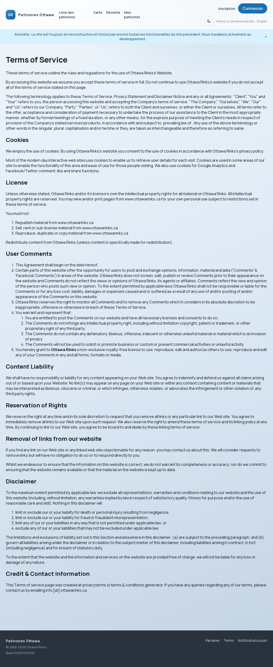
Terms (229, 640)
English (262, 21)
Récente (113, 12)
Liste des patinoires (67, 14)
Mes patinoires (132, 14)
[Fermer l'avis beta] (265, 36)
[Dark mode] (209, 21)
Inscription (227, 8)
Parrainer (213, 640)
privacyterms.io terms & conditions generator (122, 585)
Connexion (252, 8)
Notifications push (252, 640)
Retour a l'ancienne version (235, 21)
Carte (97, 12)
